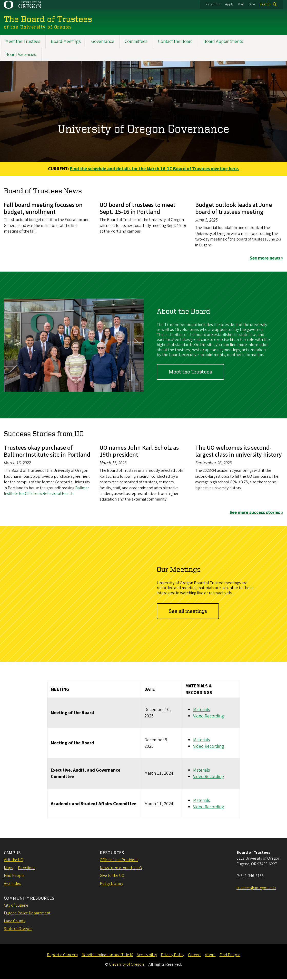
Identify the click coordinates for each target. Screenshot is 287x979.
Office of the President (119, 860)
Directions (26, 868)
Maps (8, 868)
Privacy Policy (172, 955)
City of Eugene (16, 905)
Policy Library (111, 883)
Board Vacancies (20, 54)
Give (252, 4)
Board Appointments (223, 41)
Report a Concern (62, 955)
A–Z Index (12, 883)
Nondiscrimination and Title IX (107, 955)
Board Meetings (66, 41)
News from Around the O (121, 868)
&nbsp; (78, 592)
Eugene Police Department (27, 913)
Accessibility (147, 955)
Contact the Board (175, 41)
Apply (229, 4)
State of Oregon (18, 929)
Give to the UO (112, 875)
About (210, 955)
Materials (201, 709)
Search (265, 4)
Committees (136, 41)
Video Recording (208, 716)
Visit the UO (13, 860)
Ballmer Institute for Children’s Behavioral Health (46, 490)
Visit (241, 4)
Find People (14, 875)
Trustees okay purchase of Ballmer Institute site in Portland (47, 451)
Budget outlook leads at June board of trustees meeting (233, 208)
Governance (102, 41)
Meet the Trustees (22, 41)
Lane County (14, 921)
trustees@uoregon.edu (256, 888)
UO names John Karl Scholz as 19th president (139, 451)
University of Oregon (126, 964)
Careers (194, 955)
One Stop (213, 4)
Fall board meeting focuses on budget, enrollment (43, 208)
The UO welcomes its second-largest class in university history (238, 451)
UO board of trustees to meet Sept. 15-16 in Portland (137, 208)
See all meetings (188, 611)
